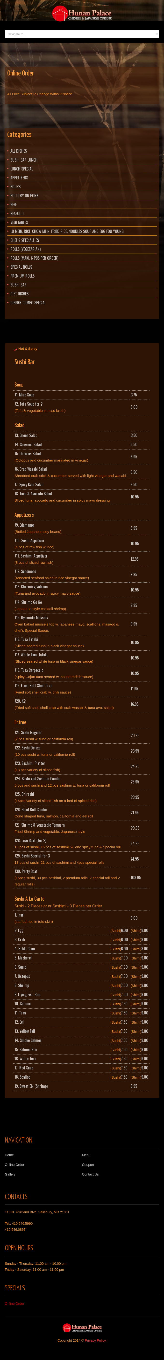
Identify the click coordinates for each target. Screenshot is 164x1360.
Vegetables (19, 222)
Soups (15, 187)
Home (9, 1155)
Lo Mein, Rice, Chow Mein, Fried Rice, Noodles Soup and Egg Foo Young (67, 231)
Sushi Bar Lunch (23, 160)
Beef (13, 204)
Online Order (20, 73)
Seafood (17, 213)
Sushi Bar (18, 285)
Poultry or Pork (24, 195)
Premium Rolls (22, 276)
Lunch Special (21, 169)
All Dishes (18, 151)
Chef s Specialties (24, 240)
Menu (86, 1155)
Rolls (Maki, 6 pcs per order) (34, 258)
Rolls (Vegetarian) (25, 249)
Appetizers (19, 178)
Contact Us (90, 1174)
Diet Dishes (19, 294)
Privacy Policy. (96, 1340)
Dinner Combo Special (28, 303)
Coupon (88, 1165)
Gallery (10, 1174)
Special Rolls (21, 267)
